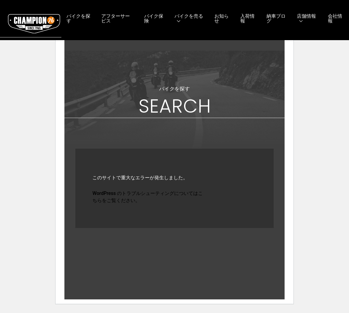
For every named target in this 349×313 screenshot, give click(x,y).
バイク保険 (153, 18)
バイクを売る (188, 16)
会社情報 (335, 18)
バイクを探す (78, 18)
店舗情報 (306, 16)
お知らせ (221, 18)
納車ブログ (276, 18)
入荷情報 (247, 18)
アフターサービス (115, 18)
